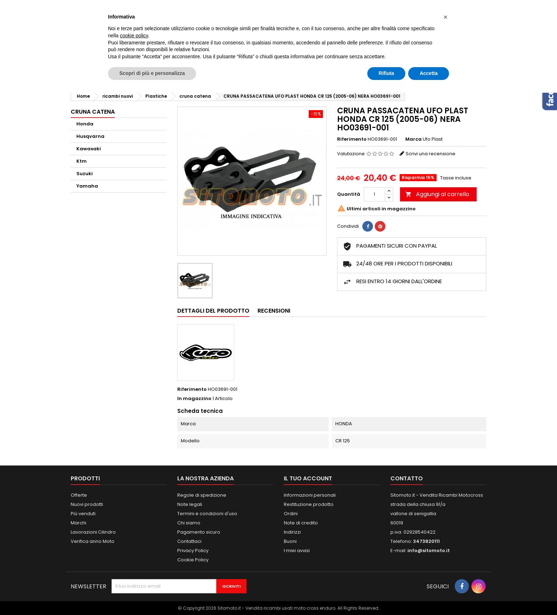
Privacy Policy (193, 550)
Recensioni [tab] (274, 311)
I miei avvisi (297, 550)
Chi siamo (188, 522)
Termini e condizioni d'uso (207, 513)
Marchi (78, 522)
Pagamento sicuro (198, 532)
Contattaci (189, 541)
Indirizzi (292, 532)
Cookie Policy (193, 559)
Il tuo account (308, 478)
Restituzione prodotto (309, 504)
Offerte (79, 495)
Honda (84, 123)
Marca (413, 139)
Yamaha (87, 186)
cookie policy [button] (134, 35)
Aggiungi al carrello (437, 194)
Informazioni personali (310, 495)
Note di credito (301, 522)
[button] (445, 17)
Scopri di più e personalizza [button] (152, 73)
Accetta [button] (429, 73)
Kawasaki (88, 148)
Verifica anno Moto (92, 541)
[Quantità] (374, 194)
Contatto (406, 478)
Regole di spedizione (201, 495)
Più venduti (83, 513)
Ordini (291, 513)
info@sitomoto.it (428, 550)
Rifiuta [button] (386, 73)
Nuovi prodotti (87, 504)
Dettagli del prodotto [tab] (213, 311)
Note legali (189, 504)
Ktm (81, 161)
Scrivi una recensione (430, 153)
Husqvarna (90, 136)
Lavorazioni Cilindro (93, 532)
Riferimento (352, 139)
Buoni (290, 541)
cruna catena (93, 112)
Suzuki (84, 173)
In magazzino (194, 398)
